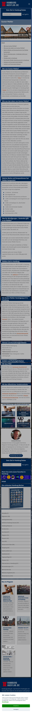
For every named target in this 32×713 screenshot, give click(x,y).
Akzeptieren (16, 705)
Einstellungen (5, 701)
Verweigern (16, 709)
